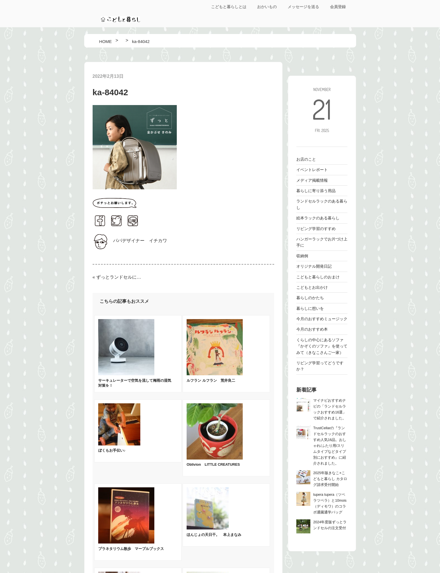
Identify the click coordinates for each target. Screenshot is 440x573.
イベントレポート (312, 169)
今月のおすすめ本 (312, 329)
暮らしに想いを (310, 308)
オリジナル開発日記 (314, 266)
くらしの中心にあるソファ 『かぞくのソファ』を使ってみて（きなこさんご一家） (321, 346)
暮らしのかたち (310, 297)
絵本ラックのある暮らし (318, 218)
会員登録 (338, 6)
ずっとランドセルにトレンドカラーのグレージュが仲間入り (119, 277)
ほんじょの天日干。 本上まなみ (214, 535)
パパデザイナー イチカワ (140, 240)
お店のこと (306, 159)
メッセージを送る (303, 6)
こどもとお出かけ (312, 287)
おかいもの (267, 6)
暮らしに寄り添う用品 (316, 190)
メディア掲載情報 (312, 180)
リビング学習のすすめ (316, 228)
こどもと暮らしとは (228, 6)
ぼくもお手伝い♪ (111, 450)
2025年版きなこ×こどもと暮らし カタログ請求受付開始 (330, 479)
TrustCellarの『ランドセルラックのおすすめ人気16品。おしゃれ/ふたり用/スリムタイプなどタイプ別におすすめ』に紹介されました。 (329, 445)
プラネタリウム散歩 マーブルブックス (131, 549)
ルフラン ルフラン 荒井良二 (211, 380)
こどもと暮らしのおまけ (318, 277)
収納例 (302, 256)
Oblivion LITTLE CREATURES (213, 464)
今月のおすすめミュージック (321, 319)
